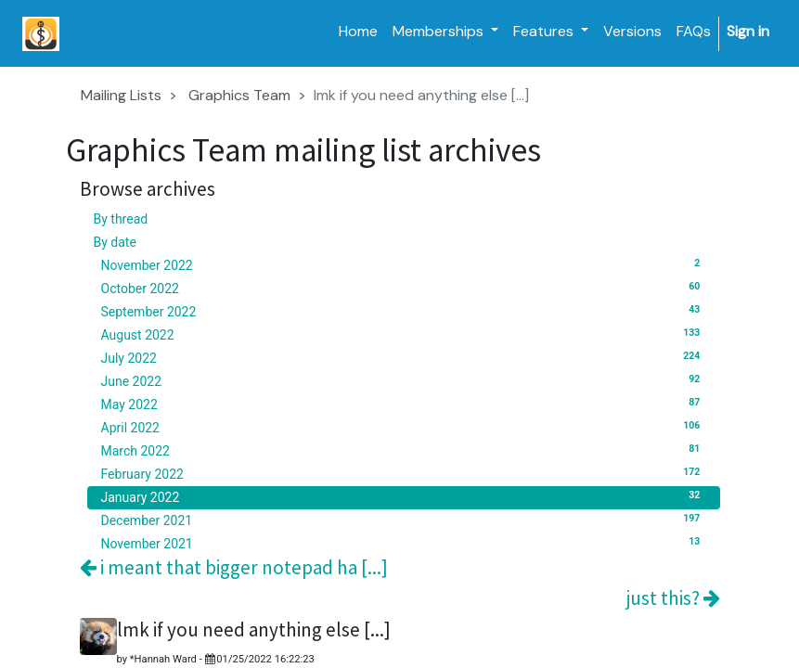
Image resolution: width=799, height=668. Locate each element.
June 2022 (403, 380)
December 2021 (403, 519)
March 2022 (403, 450)
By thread (121, 219)
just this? (673, 598)
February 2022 (403, 473)
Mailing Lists (121, 95)
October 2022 (403, 287)
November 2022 (403, 264)
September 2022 (403, 310)
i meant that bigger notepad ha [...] (234, 567)
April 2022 (403, 426)
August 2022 (403, 334)
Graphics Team (239, 95)
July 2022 (403, 357)
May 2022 (403, 403)
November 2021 (403, 542)
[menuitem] (358, 31)
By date (115, 242)
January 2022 (403, 496)
